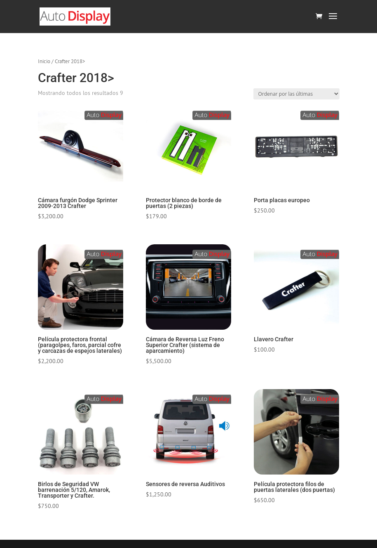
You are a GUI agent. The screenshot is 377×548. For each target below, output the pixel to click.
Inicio (44, 61)
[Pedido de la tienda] (296, 93)
